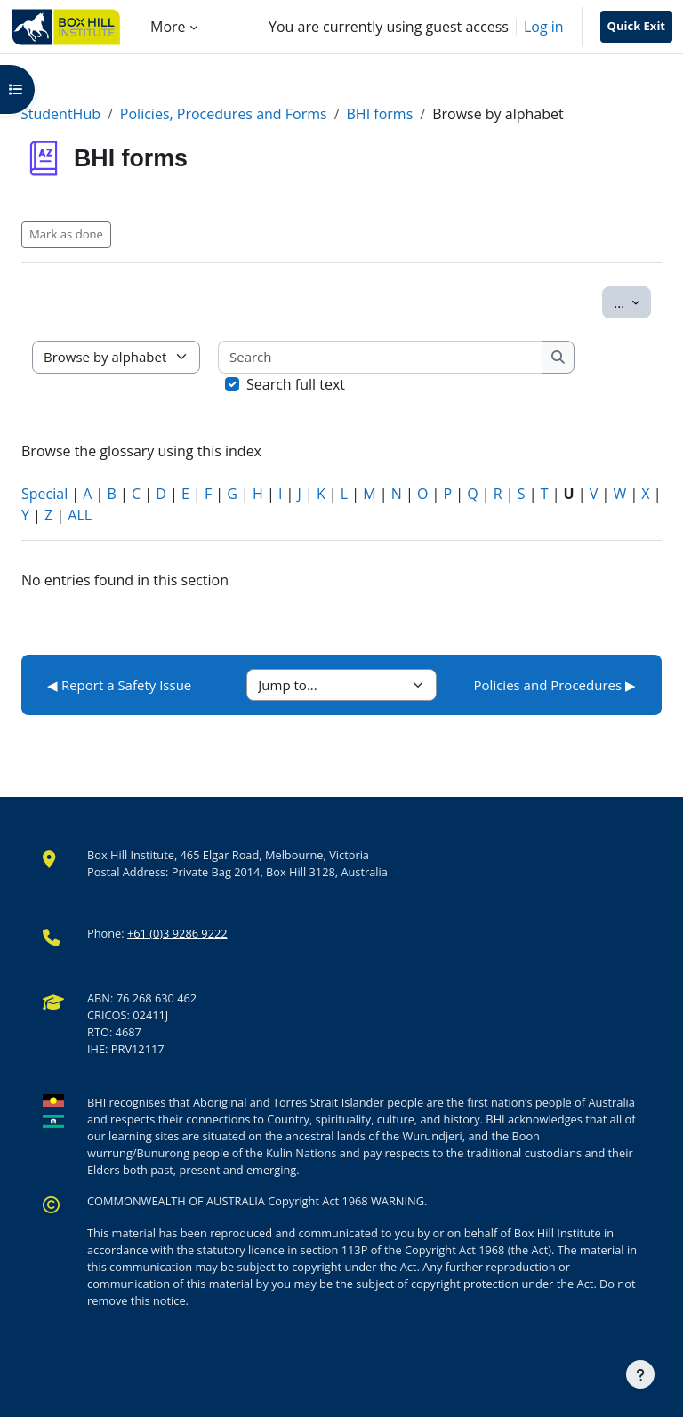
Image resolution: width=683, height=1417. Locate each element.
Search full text (295, 384)
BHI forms (380, 114)
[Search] (380, 357)
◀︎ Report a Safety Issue (119, 685)
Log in (544, 26)
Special (44, 493)
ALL (80, 515)
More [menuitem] (168, 26)
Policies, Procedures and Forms (223, 114)
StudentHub (60, 114)
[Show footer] (640, 1374)
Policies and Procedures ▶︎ (555, 685)
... (632, 301)
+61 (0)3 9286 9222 (177, 933)
